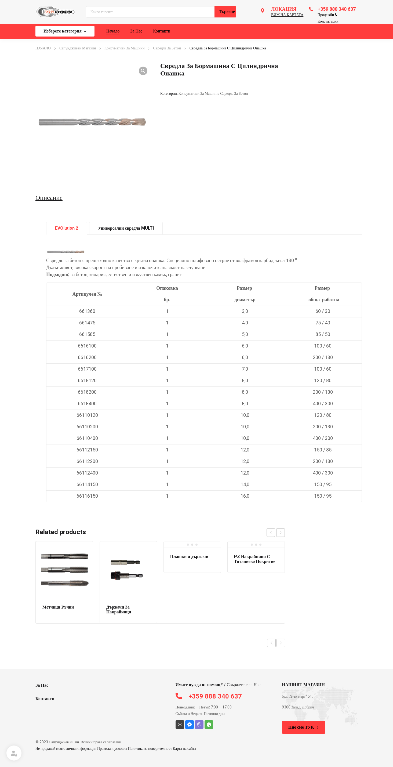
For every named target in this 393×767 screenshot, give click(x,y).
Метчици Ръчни (58, 607)
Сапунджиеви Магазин (77, 48)
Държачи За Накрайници (118, 609)
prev (271, 532)
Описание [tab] (49, 198)
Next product (280, 643)
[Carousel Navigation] (276, 532)
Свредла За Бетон (167, 48)
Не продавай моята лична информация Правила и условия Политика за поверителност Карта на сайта (115, 748)
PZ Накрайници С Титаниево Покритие (254, 559)
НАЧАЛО (43, 48)
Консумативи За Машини (124, 48)
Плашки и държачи (189, 556)
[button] (143, 71)
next (280, 532)
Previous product (271, 643)
